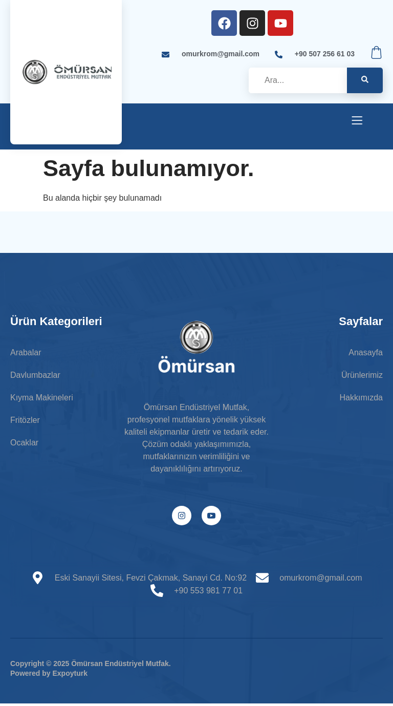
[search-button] (365, 80)
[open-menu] (357, 122)
